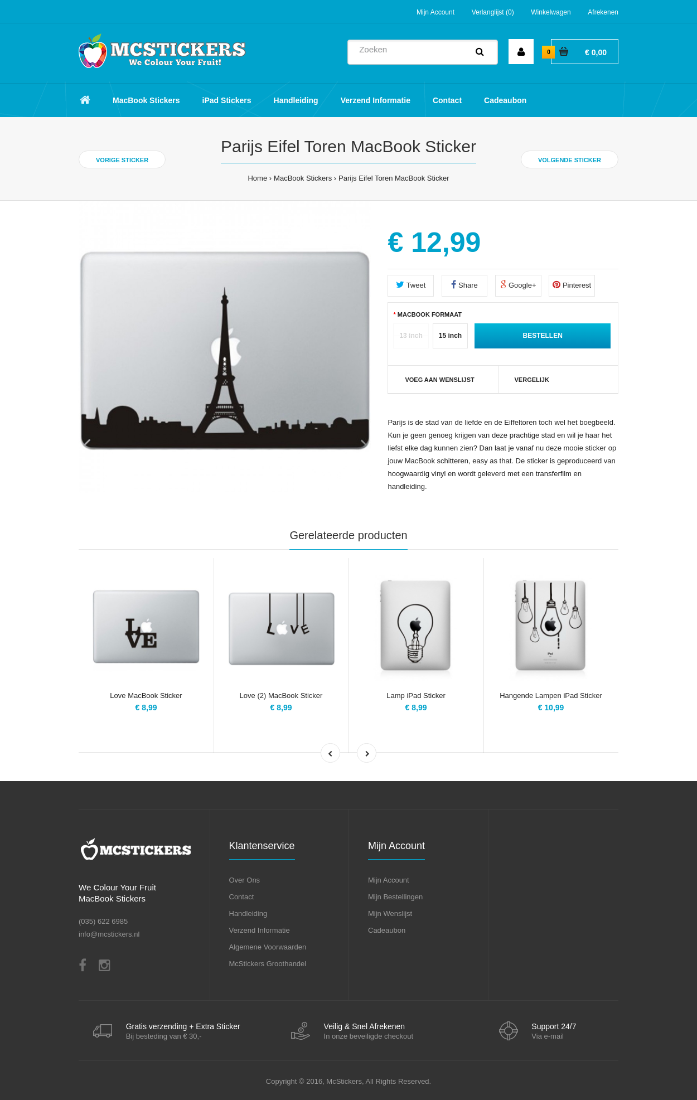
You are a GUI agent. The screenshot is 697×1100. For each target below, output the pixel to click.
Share (464, 284)
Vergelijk (532, 379)
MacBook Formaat (430, 314)
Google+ (518, 284)
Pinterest (572, 284)
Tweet (410, 284)
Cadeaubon (386, 930)
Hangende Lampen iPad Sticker (551, 695)
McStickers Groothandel (268, 964)
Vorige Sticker (122, 160)
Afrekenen (603, 12)
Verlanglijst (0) (493, 12)
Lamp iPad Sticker (416, 695)
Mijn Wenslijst (390, 913)
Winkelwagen (550, 12)
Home (257, 178)
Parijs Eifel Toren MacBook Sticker (393, 178)
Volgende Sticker (569, 160)
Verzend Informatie (259, 930)
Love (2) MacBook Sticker (281, 695)
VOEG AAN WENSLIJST (439, 379)
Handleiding (248, 913)
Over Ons (244, 880)
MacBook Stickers (303, 178)
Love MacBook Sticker (146, 695)
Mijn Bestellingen (395, 897)
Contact (241, 897)
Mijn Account (435, 12)
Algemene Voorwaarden (268, 947)
